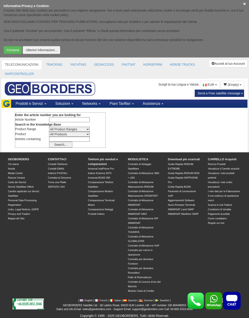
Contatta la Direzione (59, 177)
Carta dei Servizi (17, 182)
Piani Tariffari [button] (122, 103)
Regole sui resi (216, 223)
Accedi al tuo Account (228, 63)
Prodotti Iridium (96, 214)
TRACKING (54, 64)
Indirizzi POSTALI (57, 173)
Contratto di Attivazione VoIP (143, 245)
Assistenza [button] (153, 103)
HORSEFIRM (152, 64)
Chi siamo (13, 164)
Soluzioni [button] (64, 103)
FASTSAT (128, 64)
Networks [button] (91, 103)
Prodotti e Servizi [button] (31, 103)
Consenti (13, 50)
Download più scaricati (184, 159)
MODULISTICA (138, 159)
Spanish (130, 300)
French (101, 300)
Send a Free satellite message (220, 93)
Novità (11, 168)
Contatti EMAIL (56, 168)
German (146, 300)
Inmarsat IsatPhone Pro (101, 168)
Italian (115, 300)
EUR (210, 84)
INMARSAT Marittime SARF (183, 214)
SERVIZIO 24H (56, 186)
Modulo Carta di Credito (141, 290)
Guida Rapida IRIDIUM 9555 (184, 173)
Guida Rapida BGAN (179, 186)
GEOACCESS (104, 64)
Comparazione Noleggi (100, 209)
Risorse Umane (16, 177)
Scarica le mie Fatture (220, 204)
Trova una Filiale (57, 182)
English (86, 300)
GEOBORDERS (18, 159)
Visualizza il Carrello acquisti (223, 168)
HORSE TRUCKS (182, 64)
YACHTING (78, 64)
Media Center (15, 173)
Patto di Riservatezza (139, 277)
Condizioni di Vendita (219, 209)
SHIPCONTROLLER (19, 74)
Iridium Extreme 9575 (100, 173)
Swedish (162, 300)
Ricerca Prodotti (217, 164)
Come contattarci (217, 218)
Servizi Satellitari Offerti (21, 186)
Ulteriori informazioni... (41, 50)
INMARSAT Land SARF (181, 209)
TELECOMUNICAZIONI (22, 64)
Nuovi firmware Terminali (181, 204)
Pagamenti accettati (219, 214)
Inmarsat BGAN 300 (99, 177)
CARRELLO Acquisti (222, 159)
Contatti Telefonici (58, 164)
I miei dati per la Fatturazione (224, 191)
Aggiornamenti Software (181, 200)
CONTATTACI (57, 159)
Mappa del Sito (16, 218)
